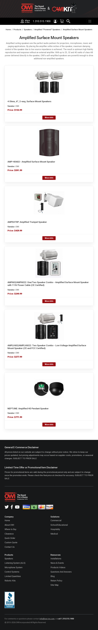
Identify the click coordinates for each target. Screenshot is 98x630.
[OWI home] (33, 8)
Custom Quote (11, 542)
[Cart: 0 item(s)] (62, 21)
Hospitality (55, 529)
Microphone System (13, 567)
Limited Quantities (13, 576)
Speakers (9, 558)
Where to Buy (10, 529)
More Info (49, 118)
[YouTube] (17, 507)
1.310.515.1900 (42, 21)
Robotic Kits (10, 580)
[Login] (55, 21)
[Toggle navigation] (89, 21)
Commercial (56, 520)
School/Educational (59, 525)
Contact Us (10, 547)
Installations (56, 558)
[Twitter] (7, 507)
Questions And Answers (61, 572)
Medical (54, 534)
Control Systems (12, 572)
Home (7, 520)
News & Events (57, 563)
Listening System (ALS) (15, 563)
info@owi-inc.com (47, 619)
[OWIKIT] (64, 8)
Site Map (55, 585)
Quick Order (10, 538)
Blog (53, 576)
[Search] (68, 21)
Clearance (9, 534)
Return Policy (56, 580)
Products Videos (58, 567)
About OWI (9, 525)
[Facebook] (12, 507)
